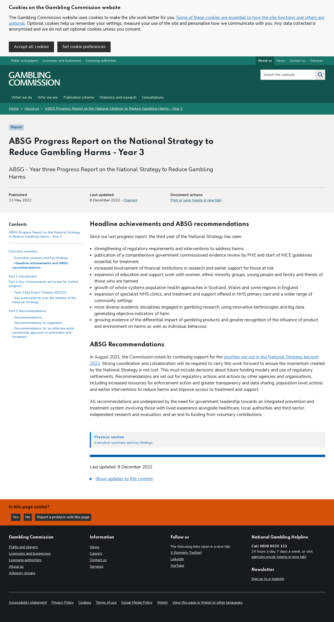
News (95, 547)
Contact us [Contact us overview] (298, 61)
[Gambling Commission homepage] (34, 84)
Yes (17, 516)
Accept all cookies (31, 46)
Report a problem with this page (65, 516)
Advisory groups (22, 573)
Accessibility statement (28, 602)
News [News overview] (280, 61)
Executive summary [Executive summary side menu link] (23, 252)
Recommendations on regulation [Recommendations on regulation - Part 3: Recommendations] (38, 323)
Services (96, 566)
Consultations (153, 97)
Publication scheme (78, 97)
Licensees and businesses (62, 61)
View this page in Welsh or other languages (207, 602)
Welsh (162, 602)
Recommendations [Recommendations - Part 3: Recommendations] (28, 318)
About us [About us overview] (265, 61)
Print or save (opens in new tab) (196, 200)
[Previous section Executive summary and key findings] (207, 440)
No (29, 516)
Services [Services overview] (316, 61)
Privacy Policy (62, 602)
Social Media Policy (136, 602)
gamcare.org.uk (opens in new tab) (278, 557)
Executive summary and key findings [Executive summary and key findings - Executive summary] (41, 258)
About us (31, 109)
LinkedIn (177, 559)
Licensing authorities (101, 61)
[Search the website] (320, 75)
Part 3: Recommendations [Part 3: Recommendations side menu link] (27, 311)
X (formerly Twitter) (186, 552)
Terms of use (106, 602)
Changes (131, 200)
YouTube (177, 565)
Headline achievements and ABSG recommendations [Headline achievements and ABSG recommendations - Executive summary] (40, 265)
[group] (207, 480)
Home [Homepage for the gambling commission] (14, 109)
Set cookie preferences (84, 46)
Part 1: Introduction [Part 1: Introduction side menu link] (23, 276)
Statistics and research (118, 97)
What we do (22, 97)
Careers (96, 553)
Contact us (98, 560)
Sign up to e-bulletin (267, 579)
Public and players (24, 61)
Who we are (48, 97)
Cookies (84, 602)
